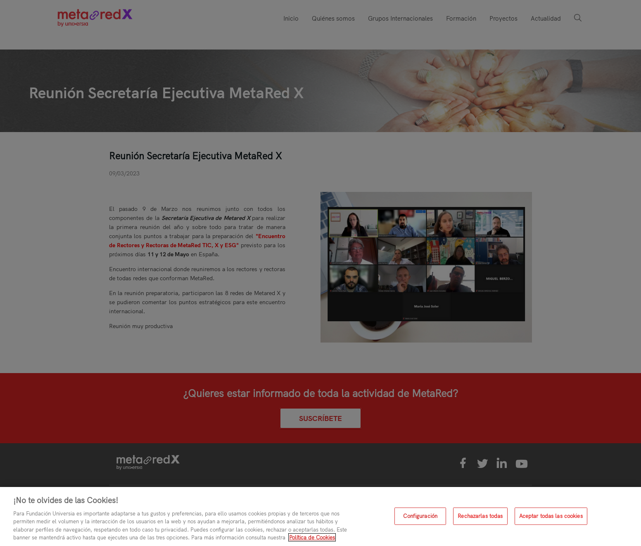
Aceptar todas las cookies (551, 516)
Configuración (420, 516)
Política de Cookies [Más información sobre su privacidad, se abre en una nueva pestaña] (312, 537)
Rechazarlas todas (480, 516)
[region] (320, 516)
